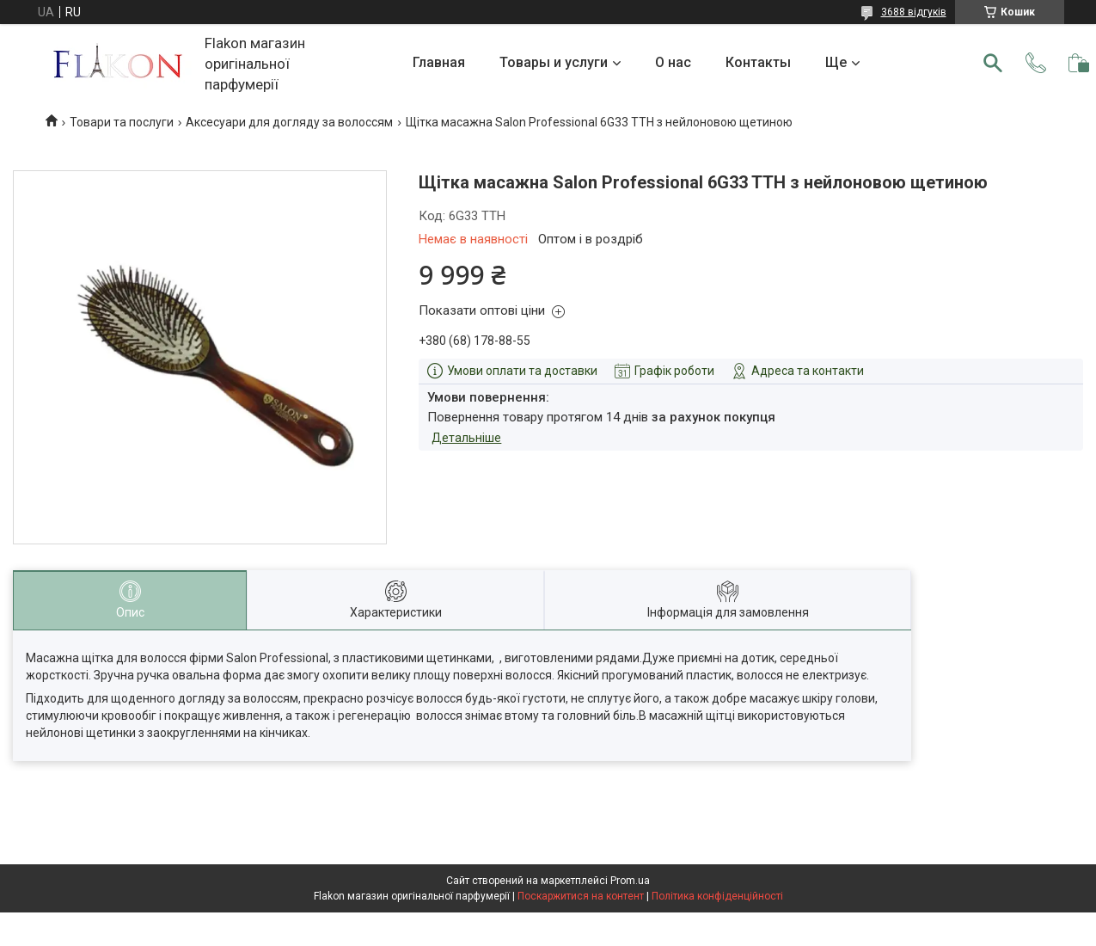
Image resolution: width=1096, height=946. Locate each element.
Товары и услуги (553, 62)
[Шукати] (993, 63)
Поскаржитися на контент (580, 896)
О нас (673, 62)
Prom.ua (630, 881)
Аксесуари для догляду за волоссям (289, 122)
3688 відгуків (913, 12)
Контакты (758, 62)
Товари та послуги (122, 122)
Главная (439, 62)
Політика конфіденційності (717, 896)
